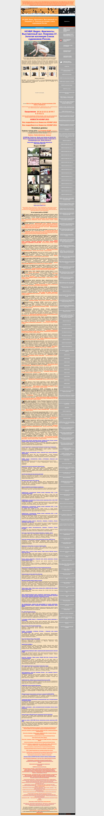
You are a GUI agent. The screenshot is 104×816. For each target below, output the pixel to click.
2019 (51, 2)
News (58, 1)
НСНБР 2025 (54, 1)
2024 (60, 1)
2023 (67, 1)
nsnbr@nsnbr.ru (54, 130)
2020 (42, 2)
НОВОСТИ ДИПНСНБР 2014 (35, 106)
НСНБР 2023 (71, 1)
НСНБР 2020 (46, 2)
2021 (33, 2)
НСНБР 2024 (63, 1)
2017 (68, 2)
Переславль (59, 5)
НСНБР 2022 (29, 2)
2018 (59, 2)
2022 (24, 2)
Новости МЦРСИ (25, 207)
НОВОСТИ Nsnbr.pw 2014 (34, 107)
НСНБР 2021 (37, 2)
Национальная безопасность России (43, 810)
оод (38, 1)
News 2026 (41, 1)
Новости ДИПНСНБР (41, 208)
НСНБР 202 (45, 1)
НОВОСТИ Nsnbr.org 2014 (45, 106)
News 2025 (50, 1)
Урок (50, 5)
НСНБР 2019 (55, 2)
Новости (33, 207)
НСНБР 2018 (63, 2)
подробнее (44, 203)
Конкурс (44, 5)
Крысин (47, 5)
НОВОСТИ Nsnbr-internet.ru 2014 (45, 107)
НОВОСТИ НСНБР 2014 (26, 106)
